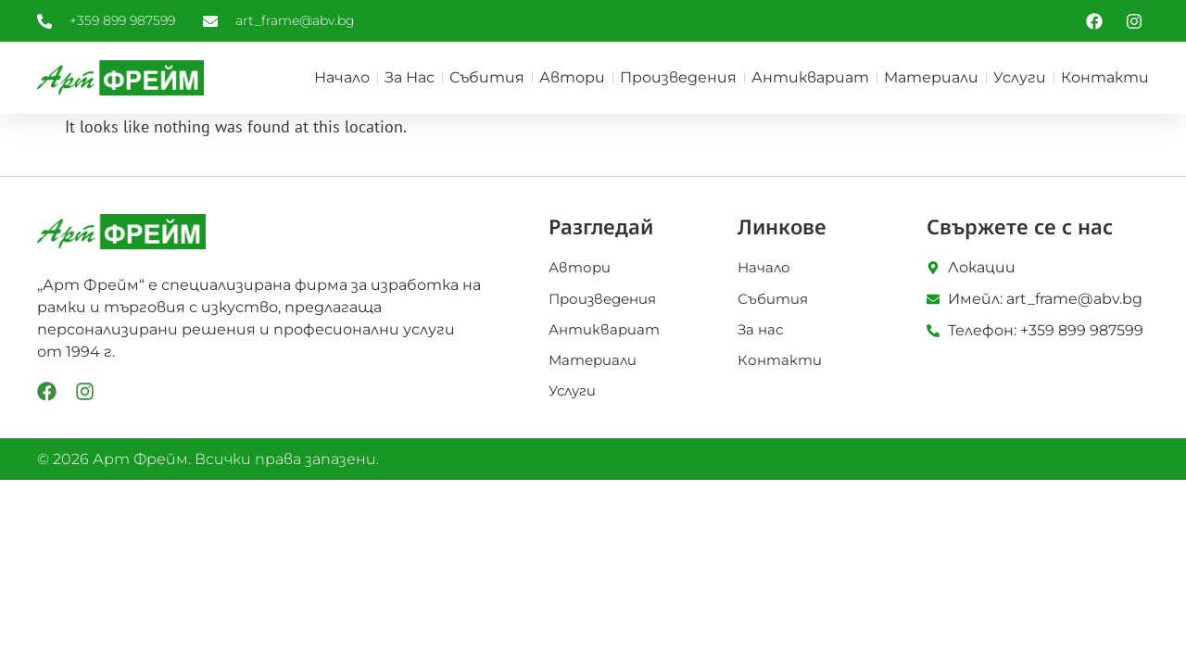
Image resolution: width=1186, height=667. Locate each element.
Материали (931, 77)
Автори (572, 77)
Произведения (678, 77)
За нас (410, 77)
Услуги (1019, 77)
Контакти (1105, 77)
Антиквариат (810, 77)
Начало (342, 77)
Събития (486, 77)
